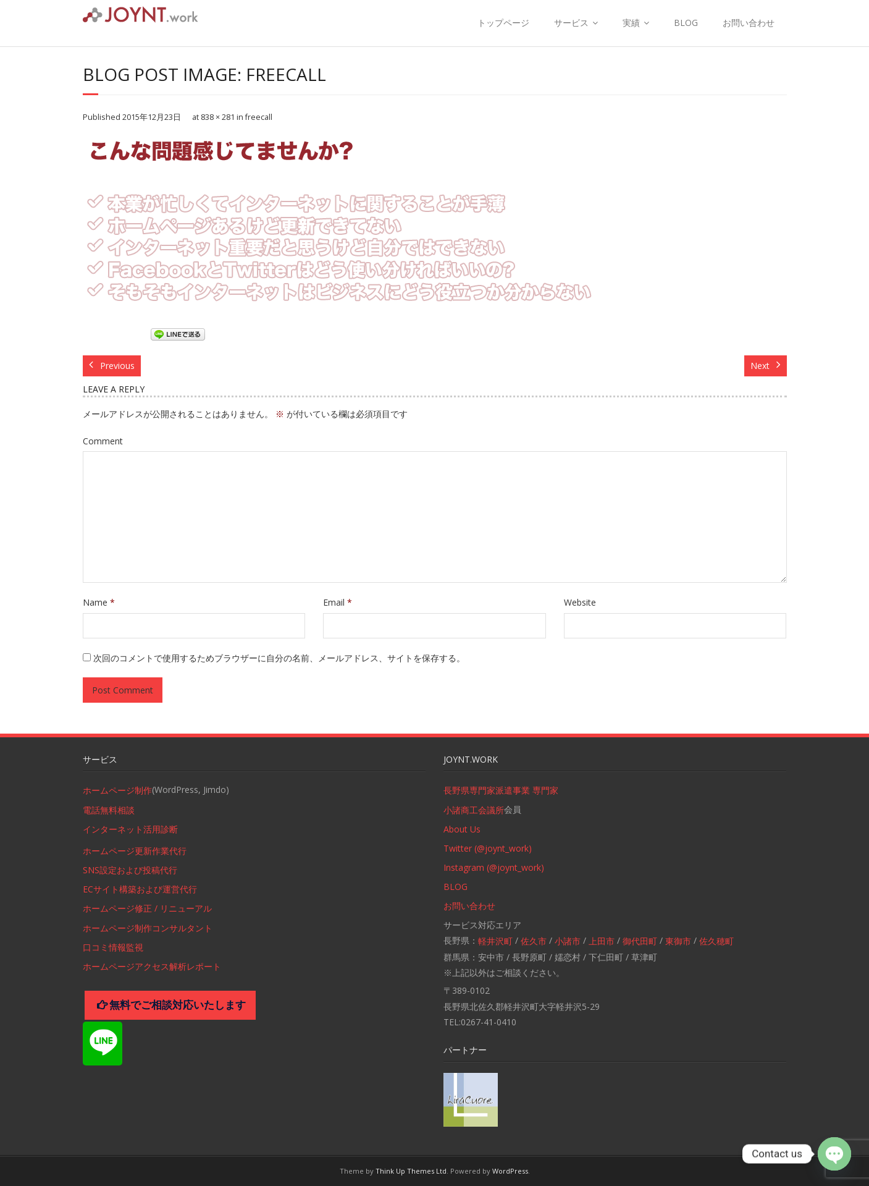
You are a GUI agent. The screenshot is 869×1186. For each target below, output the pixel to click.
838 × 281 (218, 117)
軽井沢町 (495, 941)
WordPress (510, 1170)
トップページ (503, 22)
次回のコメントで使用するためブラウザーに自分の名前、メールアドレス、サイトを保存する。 (279, 658)
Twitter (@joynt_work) (487, 848)
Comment (103, 441)
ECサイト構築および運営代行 (140, 889)
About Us (462, 829)
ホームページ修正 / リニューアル (147, 908)
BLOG (686, 22)
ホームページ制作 (117, 790)
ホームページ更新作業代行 (135, 851)
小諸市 (568, 941)
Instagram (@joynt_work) (493, 867)
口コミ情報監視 (113, 947)
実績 (631, 22)
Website (580, 602)
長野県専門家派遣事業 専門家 (500, 790)
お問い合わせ (749, 22)
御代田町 (640, 941)
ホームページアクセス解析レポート (152, 966)
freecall (258, 117)
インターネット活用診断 (130, 829)
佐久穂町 (716, 941)
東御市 (678, 941)
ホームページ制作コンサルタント (147, 928)
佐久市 (534, 941)
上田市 (602, 941)
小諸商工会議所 (473, 810)
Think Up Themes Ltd (411, 1170)
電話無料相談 (109, 810)
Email (337, 602)
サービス (571, 22)
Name (99, 602)
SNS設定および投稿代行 (130, 870)
